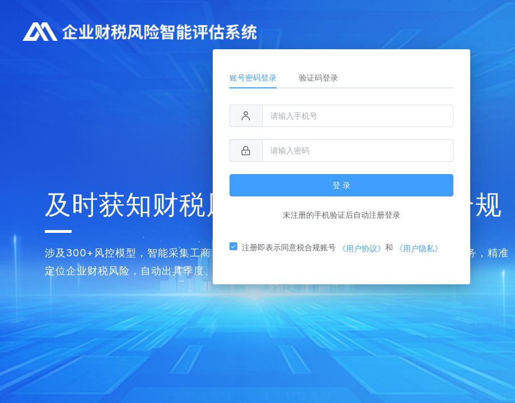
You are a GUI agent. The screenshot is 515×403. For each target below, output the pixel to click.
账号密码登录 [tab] (253, 77)
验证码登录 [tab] (318, 77)
